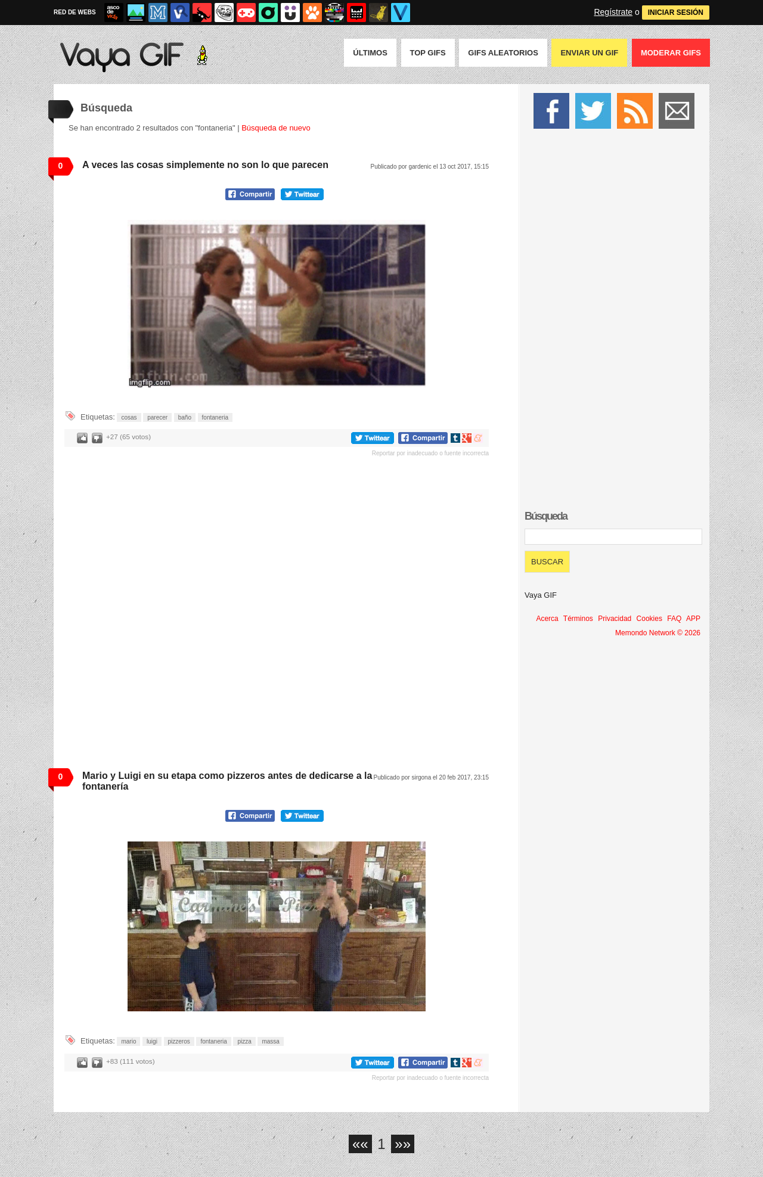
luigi (152, 1041)
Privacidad (614, 618)
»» (403, 1144)
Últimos (370, 52)
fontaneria (215, 417)
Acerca (547, 618)
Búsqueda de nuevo (276, 127)
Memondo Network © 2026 (657, 633)
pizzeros (179, 1041)
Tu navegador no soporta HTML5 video (277, 303)
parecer (157, 417)
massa (270, 1041)
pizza (244, 1041)
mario (128, 1041)
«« (360, 1144)
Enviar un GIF (589, 52)
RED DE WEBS (75, 12)
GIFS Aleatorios (503, 52)
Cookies (649, 618)
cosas (129, 417)
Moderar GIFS (671, 52)
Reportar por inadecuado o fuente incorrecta (430, 453)
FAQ (674, 618)
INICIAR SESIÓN (675, 12)
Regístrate (613, 12)
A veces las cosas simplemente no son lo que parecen (205, 165)
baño (184, 417)
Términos (578, 618)
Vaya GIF (541, 595)
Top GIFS (428, 52)
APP (693, 618)
